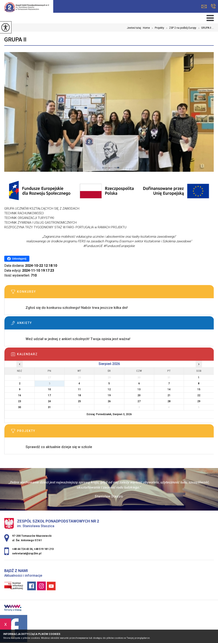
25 (79, 401)
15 (198, 389)
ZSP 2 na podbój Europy (180, 28)
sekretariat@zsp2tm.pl (204, 6)
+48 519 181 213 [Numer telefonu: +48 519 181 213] (44, 549)
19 (109, 395)
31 (49, 407)
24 (49, 401)
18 (79, 395)
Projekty (157, 28)
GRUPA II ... (205, 28)
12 (109, 389)
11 (79, 389)
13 (139, 389)
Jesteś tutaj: (135, 28)
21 (169, 395)
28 (169, 401)
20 (139, 395)
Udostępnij (16, 258)
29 (198, 401)
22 (198, 395)
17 (49, 395)
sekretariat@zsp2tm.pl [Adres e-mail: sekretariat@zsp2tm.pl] (26, 553)
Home (146, 28)
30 (19, 407)
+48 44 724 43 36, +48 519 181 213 (213, 6)
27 (139, 401)
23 (19, 401)
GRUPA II (15, 39)
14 (169, 389)
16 (19, 395)
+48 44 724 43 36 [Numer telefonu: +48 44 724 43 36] (22, 549)
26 (109, 401)
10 (49, 389)
